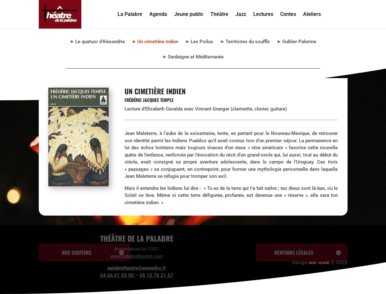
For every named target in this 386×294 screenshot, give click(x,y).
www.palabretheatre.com (118, 256)
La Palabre (130, 14)
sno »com (318, 262)
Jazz (240, 14)
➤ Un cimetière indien (155, 41)
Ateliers (312, 14)
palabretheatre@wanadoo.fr (118, 268)
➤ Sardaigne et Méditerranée (193, 57)
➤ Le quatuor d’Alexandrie (97, 41)
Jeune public (188, 14)
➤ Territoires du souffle (245, 41)
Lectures (263, 14)
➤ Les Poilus (199, 41)
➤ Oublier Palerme (296, 41)
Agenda (158, 14)
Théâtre (219, 14)
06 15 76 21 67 (138, 275)
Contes (288, 14)
